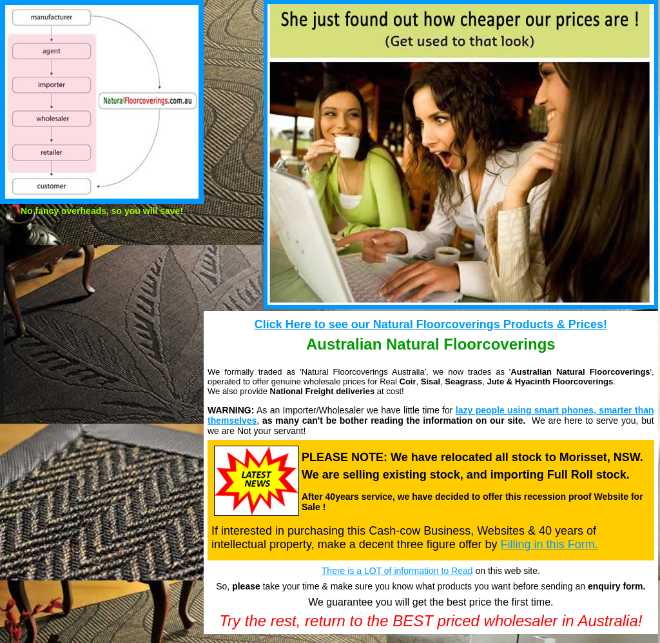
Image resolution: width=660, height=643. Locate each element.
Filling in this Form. (549, 544)
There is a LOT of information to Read (397, 571)
